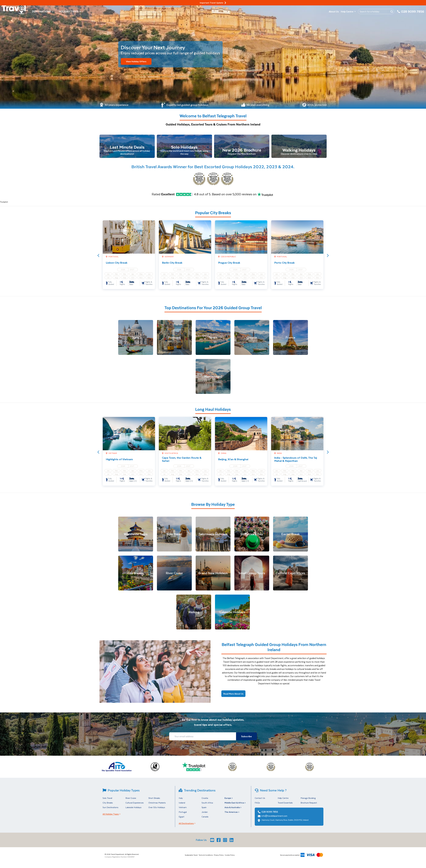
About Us (334, 11)
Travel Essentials (285, 804)
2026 (123, 271)
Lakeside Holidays (133, 809)
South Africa (207, 804)
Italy (181, 800)
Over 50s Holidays (156, 809)
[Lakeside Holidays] (232, 614)
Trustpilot (4, 203)
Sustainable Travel (191, 857)
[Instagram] (225, 842)
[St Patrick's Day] (251, 536)
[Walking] (193, 614)
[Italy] (135, 339)
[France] (290, 339)
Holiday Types (70, 11)
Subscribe (246, 738)
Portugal (183, 813)
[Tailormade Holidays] (213, 536)
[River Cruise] (174, 575)
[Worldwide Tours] (135, 536)
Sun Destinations (110, 809)
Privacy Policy (219, 857)
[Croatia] (251, 339)
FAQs (257, 804)
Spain (204, 809)
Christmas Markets (157, 804)
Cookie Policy (230, 857)
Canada (205, 818)
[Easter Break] (290, 536)
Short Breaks (154, 800)
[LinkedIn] (232, 842)
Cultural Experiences (134, 804)
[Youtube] (212, 842)
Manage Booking (308, 800)
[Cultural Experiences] (290, 575)
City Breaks (108, 804)
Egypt (181, 818)
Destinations (43, 11)
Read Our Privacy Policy (213, 748)
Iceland (182, 804)
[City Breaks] (135, 575)
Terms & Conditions (206, 857)
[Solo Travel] (174, 536)
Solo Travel (107, 800)
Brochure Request (309, 804)
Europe (229, 800)
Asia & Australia (233, 809)
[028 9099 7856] (410, 13)
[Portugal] (174, 339)
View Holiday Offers (136, 61)
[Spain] (213, 339)
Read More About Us (233, 695)
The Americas (232, 813)
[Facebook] (219, 842)
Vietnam (183, 809)
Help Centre (348, 11)
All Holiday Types (112, 816)
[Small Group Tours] (251, 575)
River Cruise (130, 800)
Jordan (205, 813)
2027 (132, 271)
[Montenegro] (213, 378)
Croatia (205, 800)
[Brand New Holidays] (213, 575)
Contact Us (260, 800)
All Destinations (188, 825)
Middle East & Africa (235, 804)
